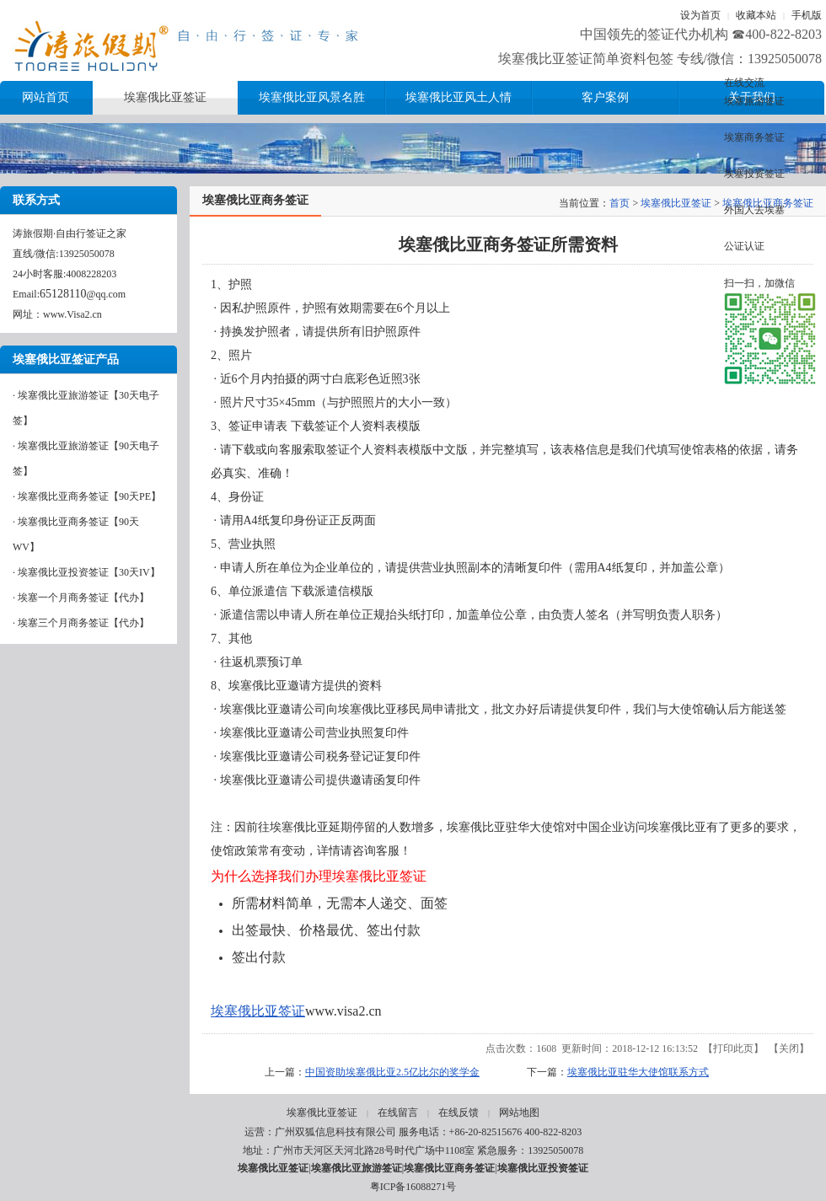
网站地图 (519, 1112)
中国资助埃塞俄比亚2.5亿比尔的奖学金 (392, 1072)
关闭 (789, 1048)
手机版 (806, 15)
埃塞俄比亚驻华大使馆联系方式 (638, 1072)
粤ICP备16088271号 (413, 1187)
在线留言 (398, 1112)
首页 (619, 203)
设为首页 (700, 15)
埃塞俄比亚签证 (676, 203)
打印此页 (733, 1048)
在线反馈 (458, 1112)
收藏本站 (756, 15)
